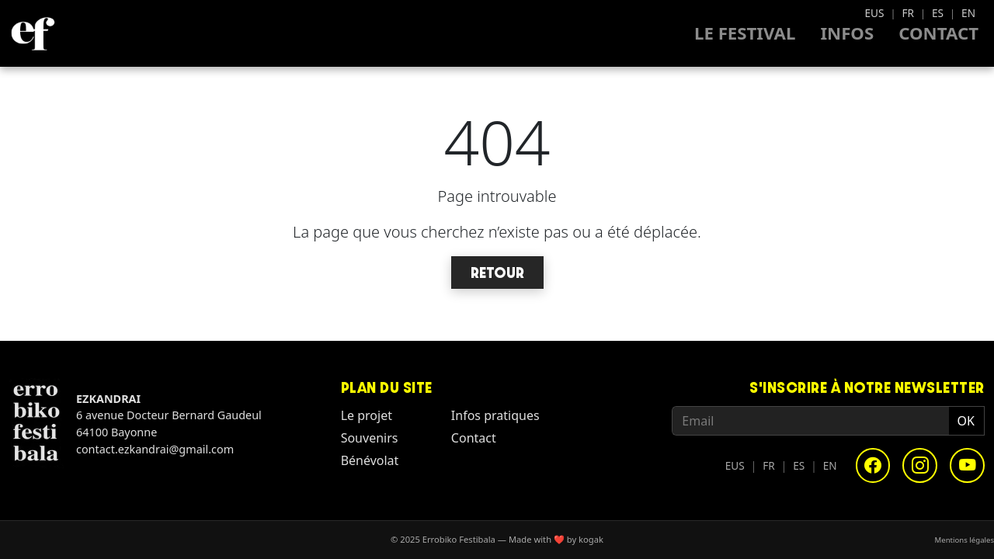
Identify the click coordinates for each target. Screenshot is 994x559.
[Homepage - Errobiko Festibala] (32, 33)
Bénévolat (370, 460)
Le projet (366, 415)
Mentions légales (964, 539)
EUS (874, 12)
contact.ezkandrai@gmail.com (155, 449)
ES (938, 12)
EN (968, 12)
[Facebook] (873, 465)
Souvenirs (369, 437)
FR (908, 12)
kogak (591, 539)
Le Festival (744, 33)
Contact (938, 33)
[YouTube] (967, 465)
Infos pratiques (495, 415)
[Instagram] (919, 465)
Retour (497, 273)
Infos (847, 33)
